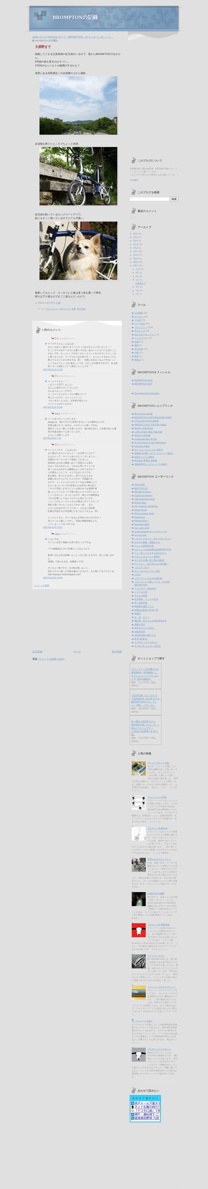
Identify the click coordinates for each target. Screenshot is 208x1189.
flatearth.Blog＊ (141, 520)
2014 (136, 240)
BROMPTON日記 (142, 492)
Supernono (139, 517)
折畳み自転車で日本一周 (146, 610)
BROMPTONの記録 (75, 17)
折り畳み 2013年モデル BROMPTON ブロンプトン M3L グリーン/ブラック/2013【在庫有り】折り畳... (145, 728)
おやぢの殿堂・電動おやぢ (147, 542)
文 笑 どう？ (141, 617)
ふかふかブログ (141, 567)
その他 (137, 320)
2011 (136, 251)
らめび (137, 574)
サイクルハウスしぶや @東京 (148, 450)
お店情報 (138, 313)
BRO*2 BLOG (141, 488)
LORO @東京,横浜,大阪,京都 (148, 432)
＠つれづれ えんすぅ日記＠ (147, 646)
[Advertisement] (65, 618)
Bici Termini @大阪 (143, 414)
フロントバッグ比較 (157, 797)
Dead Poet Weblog (143, 495)
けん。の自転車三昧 (144, 546)
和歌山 (137, 359)
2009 (136, 258)
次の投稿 (37, 651)
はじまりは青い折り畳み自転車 (149, 560)
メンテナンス (140, 338)
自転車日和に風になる (145, 635)
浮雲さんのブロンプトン (159, 859)
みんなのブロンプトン (145, 334)
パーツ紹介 (139, 323)
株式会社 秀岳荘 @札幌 (145, 460)
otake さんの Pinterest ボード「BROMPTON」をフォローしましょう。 (72, 36)
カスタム (138, 316)
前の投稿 (117, 651)
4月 (138, 287)
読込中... (134, 217)
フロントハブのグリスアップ (161, 987)
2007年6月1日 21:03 (53, 369)
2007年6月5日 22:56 (53, 577)
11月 (138, 269)
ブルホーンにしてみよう (159, 1049)
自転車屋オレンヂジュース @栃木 (150, 464)
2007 (136, 265)
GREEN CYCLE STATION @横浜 (150, 424)
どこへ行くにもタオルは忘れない (150, 553)
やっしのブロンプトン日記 (147, 571)
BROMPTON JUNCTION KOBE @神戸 (153, 417)
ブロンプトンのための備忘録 (148, 578)
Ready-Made (140, 510)
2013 (136, 244)
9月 (138, 272)
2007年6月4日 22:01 (53, 527)
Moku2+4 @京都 (142, 435)
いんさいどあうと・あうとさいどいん (152, 538)
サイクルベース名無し (142, 1021)
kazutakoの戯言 (141, 524)
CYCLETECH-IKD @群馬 (146, 421)
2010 (136, 255)
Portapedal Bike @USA (145, 439)
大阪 (136, 352)
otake (57, 413)
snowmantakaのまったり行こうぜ (150, 531)
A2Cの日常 (139, 484)
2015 (136, 237)
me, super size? (142, 528)
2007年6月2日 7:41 (52, 438)
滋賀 (136, 345)
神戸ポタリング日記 (144, 628)
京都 (73, 309)
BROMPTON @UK (143, 380)
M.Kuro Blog (140, 503)
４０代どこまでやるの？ (146, 642)
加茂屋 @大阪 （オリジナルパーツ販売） (154, 453)
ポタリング (65, 309)
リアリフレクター (156, 956)
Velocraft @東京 (142, 446)
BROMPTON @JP (143, 384)
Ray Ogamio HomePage (146, 506)
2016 (136, 233)
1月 (138, 294)
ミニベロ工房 (140, 592)
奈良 (136, 356)
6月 (138, 276)
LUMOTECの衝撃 (155, 893)
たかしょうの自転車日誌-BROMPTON (152, 549)
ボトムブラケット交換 (158, 763)
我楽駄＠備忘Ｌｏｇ (144, 606)
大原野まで (43, 47)
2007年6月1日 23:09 (53, 407)
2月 (138, 290)
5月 (138, 280)
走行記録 (81, 309)
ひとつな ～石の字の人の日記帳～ (151, 564)
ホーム (77, 651)
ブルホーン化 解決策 (157, 828)
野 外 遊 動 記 (140, 639)
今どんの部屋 (140, 595)
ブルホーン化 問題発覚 (158, 924)
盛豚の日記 (139, 624)
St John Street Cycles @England (150, 442)
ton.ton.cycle (140, 535)
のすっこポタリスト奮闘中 (147, 556)
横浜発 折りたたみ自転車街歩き (150, 621)
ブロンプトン (51, 309)
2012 (136, 248)
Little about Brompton (144, 499)
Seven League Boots (144, 513)
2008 (136, 262)
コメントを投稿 (41, 585)
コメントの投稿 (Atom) (52, 658)
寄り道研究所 (140, 603)
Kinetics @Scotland (143, 428)
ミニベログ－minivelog (145, 588)
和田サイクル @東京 (144, 457)
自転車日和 (139, 631)
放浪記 (137, 613)
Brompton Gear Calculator (146, 393)
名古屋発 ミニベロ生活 (146, 599)
